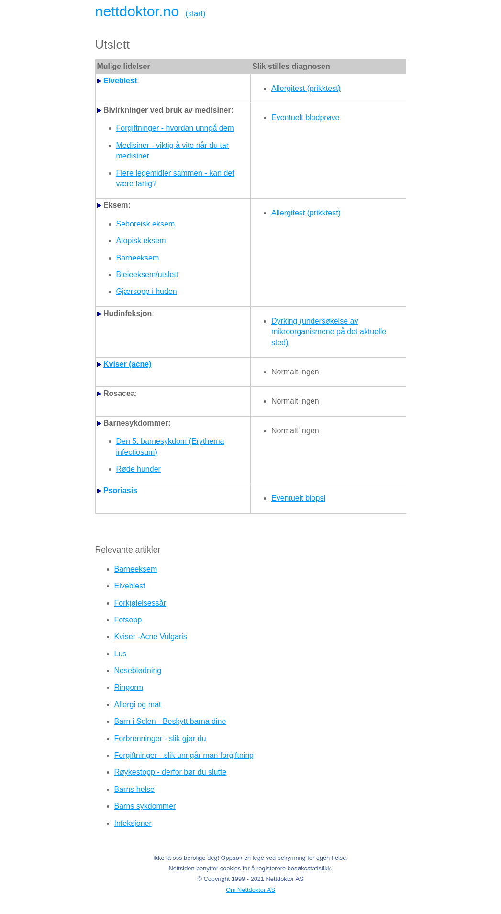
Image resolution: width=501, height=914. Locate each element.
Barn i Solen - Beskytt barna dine (170, 721)
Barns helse (134, 789)
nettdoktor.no (137, 11)
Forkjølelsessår (140, 603)
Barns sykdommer (145, 806)
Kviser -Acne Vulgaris (150, 636)
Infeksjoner (133, 823)
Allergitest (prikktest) (306, 88)
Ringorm (128, 687)
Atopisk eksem (141, 241)
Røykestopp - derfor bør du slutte (170, 772)
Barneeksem (137, 258)
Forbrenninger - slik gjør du (160, 738)
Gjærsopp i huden (146, 291)
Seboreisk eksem (145, 224)
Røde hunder (138, 469)
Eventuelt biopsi (298, 498)
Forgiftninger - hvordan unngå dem (175, 128)
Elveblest (129, 586)
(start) (196, 14)
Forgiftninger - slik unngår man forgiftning (184, 755)
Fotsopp (128, 620)
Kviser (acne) (127, 364)
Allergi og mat (137, 704)
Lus (120, 654)
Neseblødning (138, 670)
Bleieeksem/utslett (147, 275)
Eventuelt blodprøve (305, 117)
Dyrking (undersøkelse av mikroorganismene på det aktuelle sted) (328, 332)
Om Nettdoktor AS (250, 889)
